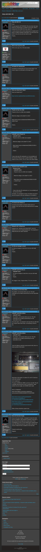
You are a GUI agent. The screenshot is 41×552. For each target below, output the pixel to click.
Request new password (8, 471)
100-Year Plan (32, 8)
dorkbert (4, 46)
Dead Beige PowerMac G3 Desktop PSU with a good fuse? (16, 487)
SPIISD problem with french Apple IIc (11, 485)
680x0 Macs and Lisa (17, 10)
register (7, 17)
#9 (38, 224)
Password (4, 467)
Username (4, 463)
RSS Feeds (6, 523)
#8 (38, 201)
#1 (38, 20)
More (37, 493)
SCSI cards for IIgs (7, 484)
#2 (38, 44)
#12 (38, 288)
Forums (7, 8)
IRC (6, 444)
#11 (38, 268)
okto (3, 500)
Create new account (8, 470)
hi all (4, 513)
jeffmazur (5, 90)
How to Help (20, 543)
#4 (38, 88)
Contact (37, 8)
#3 (38, 64)
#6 (38, 132)
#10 (38, 244)
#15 (38, 414)
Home (3, 8)
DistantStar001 (6, 508)
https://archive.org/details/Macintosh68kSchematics (23, 96)
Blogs (5, 520)
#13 (38, 311)
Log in (3, 17)
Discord (6, 447)
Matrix (6, 445)
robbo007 (5, 22)
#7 (38, 165)
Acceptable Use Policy (8, 527)
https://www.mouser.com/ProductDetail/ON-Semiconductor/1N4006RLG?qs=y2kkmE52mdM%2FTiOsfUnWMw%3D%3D (22, 398)
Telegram (7, 451)
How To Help (25, 8)
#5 (38, 108)
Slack (6, 450)
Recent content (7, 458)
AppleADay (5, 511)
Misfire (6, 448)
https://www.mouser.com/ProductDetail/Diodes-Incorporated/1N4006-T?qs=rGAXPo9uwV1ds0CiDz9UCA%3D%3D (22, 403)
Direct (16, 478)
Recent (11, 8)
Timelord (5, 134)
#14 (38, 331)
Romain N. (5, 505)
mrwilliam (5, 515)
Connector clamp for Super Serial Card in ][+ (13, 489)
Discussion (9, 10)
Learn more (4, 452)
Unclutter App (23, 478)
